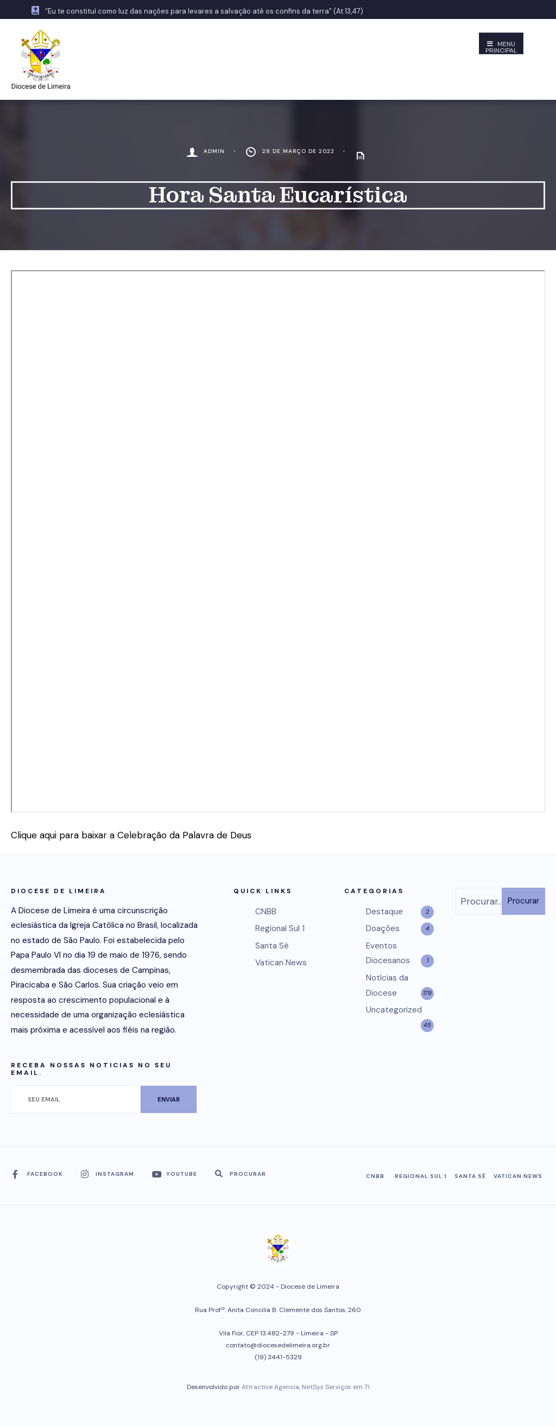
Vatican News (281, 962)
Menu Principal (501, 47)
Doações (383, 928)
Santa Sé (272, 945)
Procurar (523, 900)
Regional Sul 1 (280, 928)
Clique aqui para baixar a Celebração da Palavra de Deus (131, 835)
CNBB (265, 911)
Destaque (384, 911)
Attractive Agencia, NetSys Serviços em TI (306, 1387)
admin (214, 151)
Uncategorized (394, 1009)
